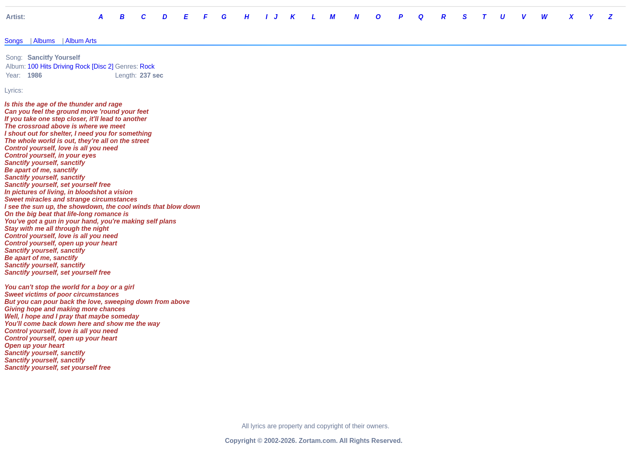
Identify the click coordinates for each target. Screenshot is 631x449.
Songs (13, 40)
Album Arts (81, 40)
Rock (147, 66)
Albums (44, 40)
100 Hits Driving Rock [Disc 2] (71, 66)
